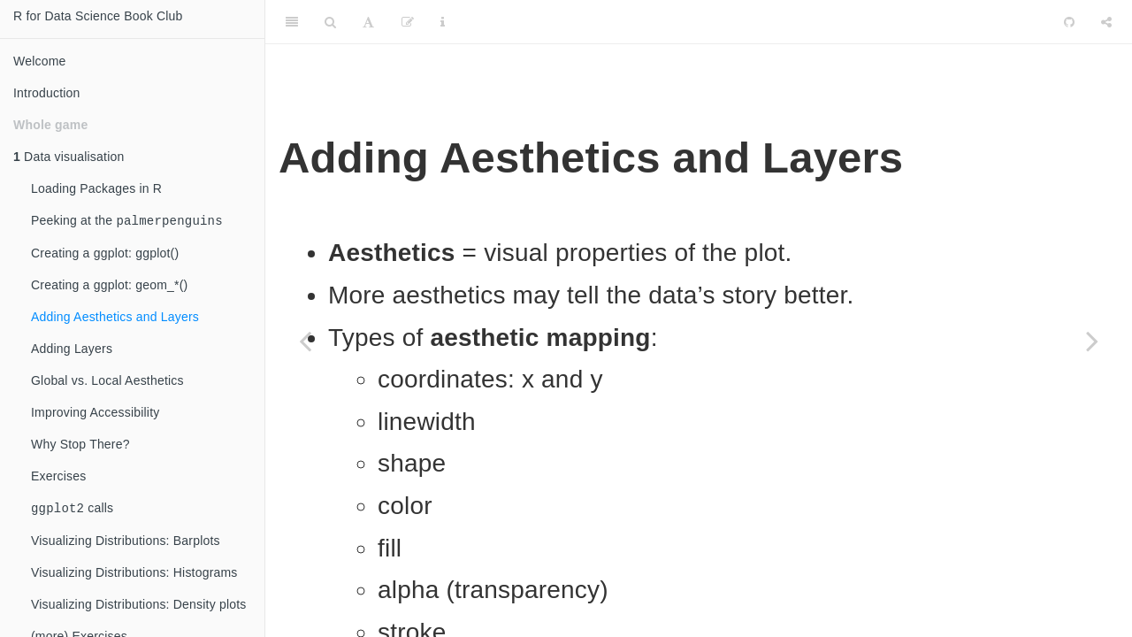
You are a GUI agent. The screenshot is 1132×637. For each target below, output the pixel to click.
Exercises (58, 478)
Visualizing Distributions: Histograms (134, 576)
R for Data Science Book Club (98, 16)
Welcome (39, 61)
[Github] (1069, 22)
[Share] (1106, 22)
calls (72, 511)
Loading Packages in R (96, 188)
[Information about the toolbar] (442, 22)
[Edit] (407, 22)
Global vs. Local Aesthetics (107, 382)
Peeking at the (127, 221)
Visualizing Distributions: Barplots (125, 544)
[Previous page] (305, 340)
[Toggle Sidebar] (291, 22)
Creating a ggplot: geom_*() (109, 287)
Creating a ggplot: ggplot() (105, 255)
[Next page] (1092, 340)
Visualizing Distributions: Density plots (139, 608)
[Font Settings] (368, 22)
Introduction (46, 93)
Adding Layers (71, 350)
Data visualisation (68, 157)
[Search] (330, 22)
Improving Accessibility (95, 414)
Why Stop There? (80, 446)
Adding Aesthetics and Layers (115, 318)
